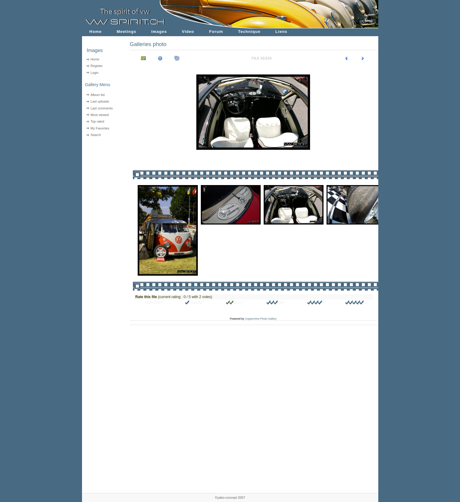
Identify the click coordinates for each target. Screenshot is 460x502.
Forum (216, 31)
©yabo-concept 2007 (230, 497)
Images (159, 31)
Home (95, 31)
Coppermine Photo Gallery (261, 318)
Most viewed (99, 115)
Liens (281, 31)
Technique (249, 31)
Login (94, 72)
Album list (97, 95)
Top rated (97, 121)
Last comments (101, 108)
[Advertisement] (102, 176)
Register (96, 66)
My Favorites (99, 128)
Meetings (126, 31)
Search (95, 135)
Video (188, 31)
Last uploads (99, 101)
